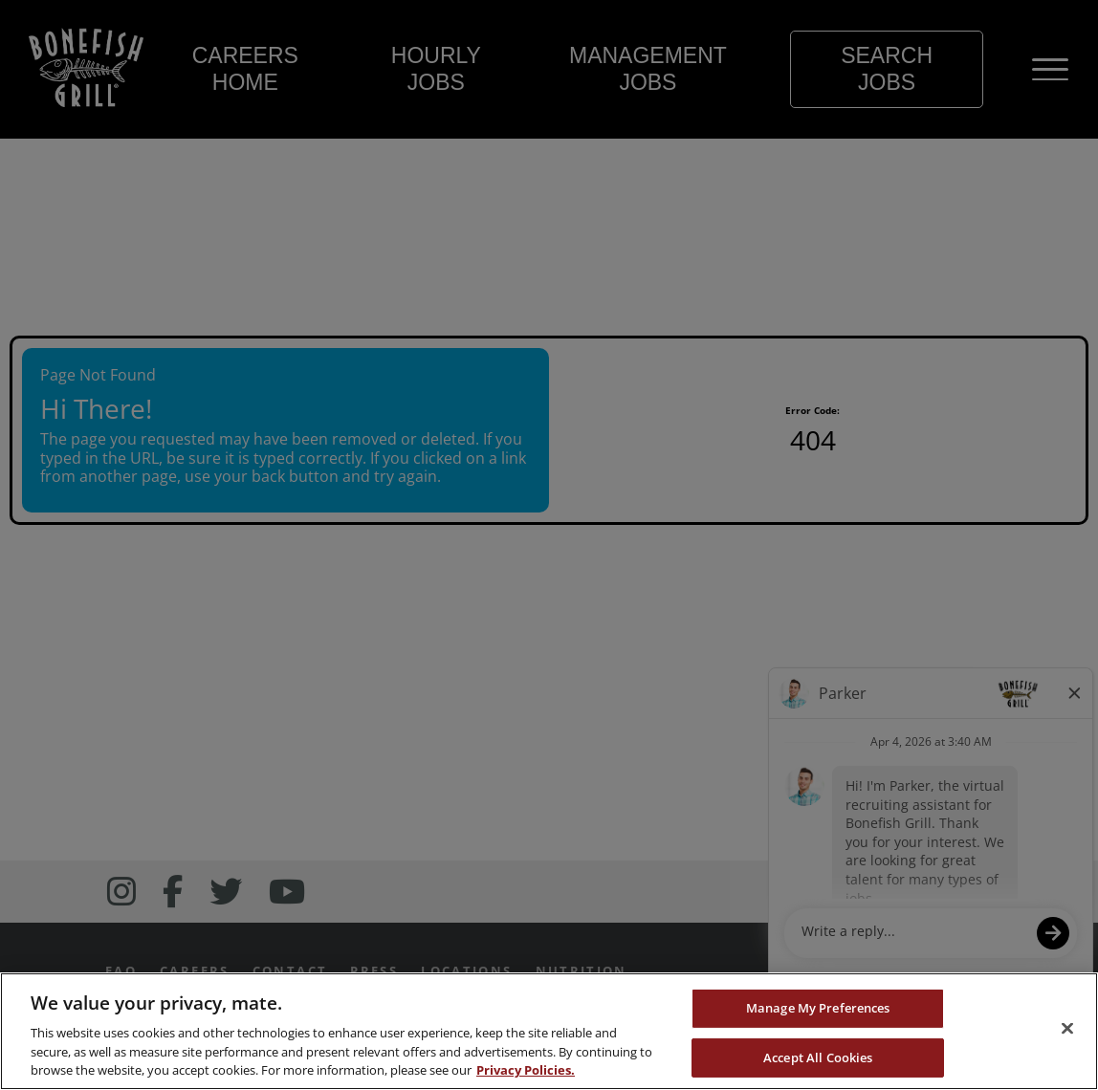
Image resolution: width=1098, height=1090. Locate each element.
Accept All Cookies (817, 1057)
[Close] (1067, 1029)
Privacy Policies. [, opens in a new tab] (525, 1070)
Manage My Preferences (818, 1007)
